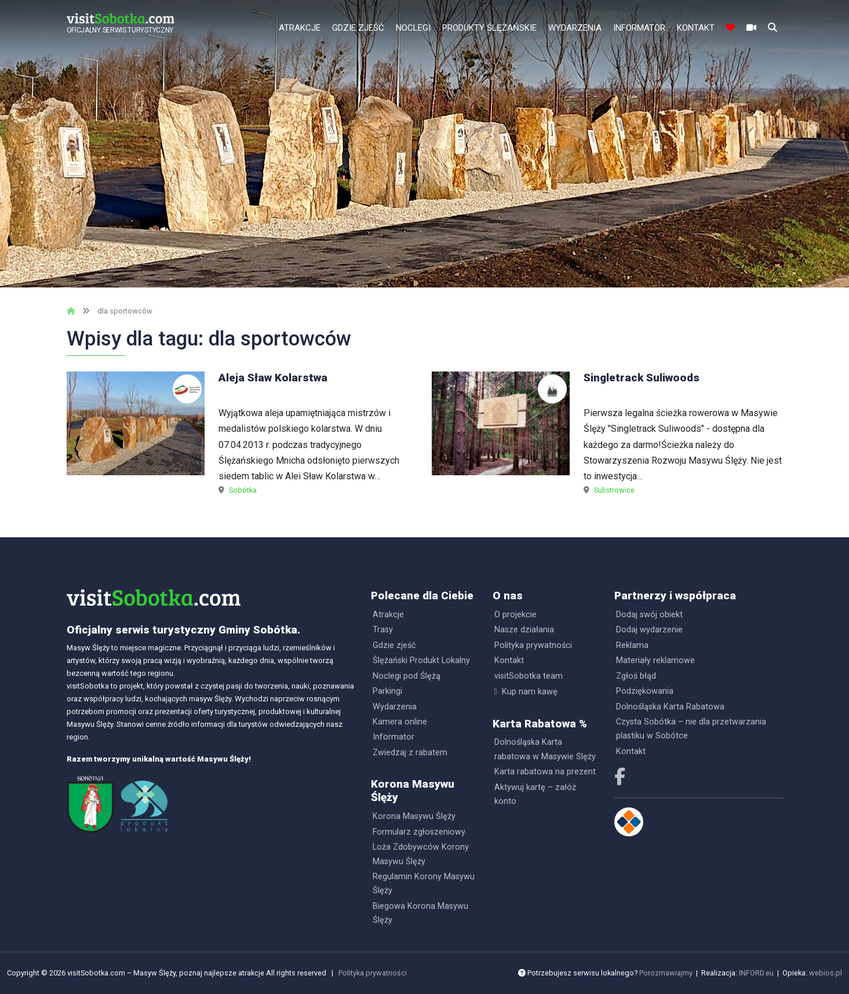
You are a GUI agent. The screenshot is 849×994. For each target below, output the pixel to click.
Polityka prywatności (533, 645)
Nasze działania (524, 630)
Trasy (383, 630)
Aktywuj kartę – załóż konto (535, 794)
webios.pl (825, 972)
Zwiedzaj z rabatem (410, 753)
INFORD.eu (756, 972)
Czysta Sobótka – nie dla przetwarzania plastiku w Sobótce (691, 729)
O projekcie (515, 615)
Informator (639, 28)
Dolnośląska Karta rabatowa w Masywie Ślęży (545, 749)
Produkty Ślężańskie (489, 28)
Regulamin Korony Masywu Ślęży (424, 883)
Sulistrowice (614, 490)
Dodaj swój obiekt (649, 615)
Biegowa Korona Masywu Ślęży (420, 913)
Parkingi (387, 691)
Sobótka (243, 490)
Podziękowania (644, 691)
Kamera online (400, 722)
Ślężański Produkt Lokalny (421, 660)
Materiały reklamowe (655, 660)
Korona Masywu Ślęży (414, 816)
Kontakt (696, 28)
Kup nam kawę (530, 692)
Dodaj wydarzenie (649, 630)
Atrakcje (299, 28)
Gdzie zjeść (358, 28)
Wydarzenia (575, 28)
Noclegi (413, 28)
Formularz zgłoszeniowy (419, 832)
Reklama (632, 645)
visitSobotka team (528, 676)
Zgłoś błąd (636, 676)
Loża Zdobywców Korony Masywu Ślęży (421, 854)
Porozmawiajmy (666, 972)
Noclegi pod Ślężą (406, 676)
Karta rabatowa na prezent (545, 772)
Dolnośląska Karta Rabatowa (670, 707)
